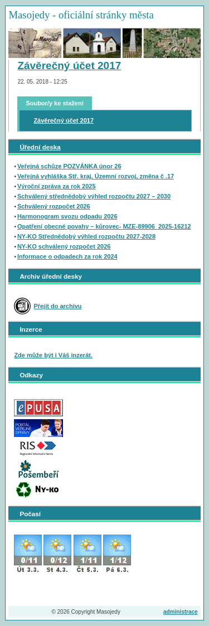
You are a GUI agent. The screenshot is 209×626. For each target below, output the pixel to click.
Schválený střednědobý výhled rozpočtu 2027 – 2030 (94, 196)
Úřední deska (40, 147)
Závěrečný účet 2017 (69, 65)
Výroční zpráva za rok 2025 (56, 186)
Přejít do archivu (57, 306)
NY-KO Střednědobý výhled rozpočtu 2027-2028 (86, 236)
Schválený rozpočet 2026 (53, 206)
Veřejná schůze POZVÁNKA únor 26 (69, 166)
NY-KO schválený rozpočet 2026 (64, 246)
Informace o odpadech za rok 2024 (67, 256)
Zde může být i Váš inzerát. (53, 355)
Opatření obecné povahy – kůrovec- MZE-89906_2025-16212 (104, 226)
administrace (180, 612)
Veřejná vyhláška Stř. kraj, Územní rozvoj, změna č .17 (95, 176)
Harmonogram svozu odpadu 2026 (67, 216)
